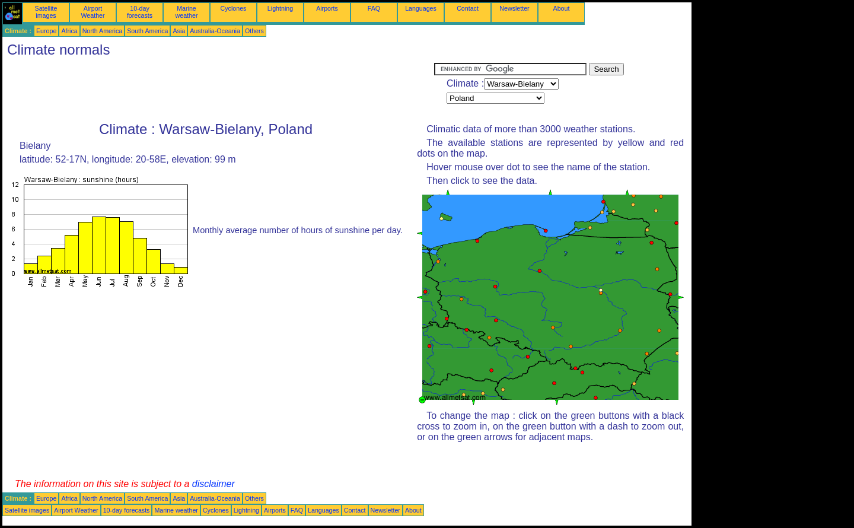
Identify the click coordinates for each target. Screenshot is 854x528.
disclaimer (213, 484)
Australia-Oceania (215, 30)
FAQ (374, 8)
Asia (179, 30)
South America (147, 30)
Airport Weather (92, 12)
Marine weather (187, 12)
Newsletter (514, 8)
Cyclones (234, 8)
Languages (420, 8)
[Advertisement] (218, 89)
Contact (468, 8)
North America (102, 30)
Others (254, 30)
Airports (327, 8)
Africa (69, 30)
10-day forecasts (139, 12)
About (561, 8)
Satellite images (46, 12)
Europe (46, 30)
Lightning (280, 8)
